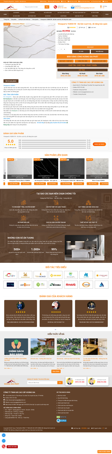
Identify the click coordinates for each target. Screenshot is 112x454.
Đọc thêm (7, 368)
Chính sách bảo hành (63, 413)
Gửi (60, 382)
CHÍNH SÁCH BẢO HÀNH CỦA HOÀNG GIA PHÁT (42, 359)
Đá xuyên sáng (49, 12)
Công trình (97, 16)
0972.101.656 (66, 76)
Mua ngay (90, 47)
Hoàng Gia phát (82, 94)
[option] (29, 40)
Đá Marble (34, 12)
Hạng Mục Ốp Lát (80, 16)
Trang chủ (6, 19)
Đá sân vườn (18, 16)
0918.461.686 (99, 76)
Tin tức (63, 1)
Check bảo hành (96, 1)
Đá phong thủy (33, 16)
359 (89, 27)
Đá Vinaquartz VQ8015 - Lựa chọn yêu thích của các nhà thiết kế (17, 180)
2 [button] (56, 330)
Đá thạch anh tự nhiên (64, 12)
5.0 (68, 27)
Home (5, 14)
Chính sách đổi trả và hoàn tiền (65, 410)
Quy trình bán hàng (84, 1)
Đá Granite (18, 12)
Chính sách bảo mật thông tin (65, 405)
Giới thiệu (43, 1)
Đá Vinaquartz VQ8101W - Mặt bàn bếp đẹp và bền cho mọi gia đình (95, 180)
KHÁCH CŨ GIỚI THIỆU (99, 61)
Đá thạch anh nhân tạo (79, 12)
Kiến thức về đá (72, 1)
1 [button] (55, 330)
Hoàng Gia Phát (83, 89)
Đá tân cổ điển (96, 12)
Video (106, 14)
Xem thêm (56, 371)
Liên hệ (105, 1)
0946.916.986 (83, 76)
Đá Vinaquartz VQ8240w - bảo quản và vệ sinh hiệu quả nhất (69, 180)
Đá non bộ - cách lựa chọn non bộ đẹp (94, 358)
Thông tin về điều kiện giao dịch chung (67, 400)
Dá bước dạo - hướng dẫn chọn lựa (67, 358)
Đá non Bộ (50, 16)
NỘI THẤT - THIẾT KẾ (66, 61)
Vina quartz (35, 19)
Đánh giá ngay (99, 144)
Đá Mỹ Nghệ (66, 16)
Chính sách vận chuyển (63, 408)
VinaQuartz (15, 110)
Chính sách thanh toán (63, 403)
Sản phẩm (14, 19)
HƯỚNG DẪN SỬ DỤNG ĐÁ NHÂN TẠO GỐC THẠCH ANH (15, 359)
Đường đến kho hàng (54, 1)
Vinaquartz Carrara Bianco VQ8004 (43, 180)
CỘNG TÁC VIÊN (82, 61)
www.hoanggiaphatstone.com (86, 92)
